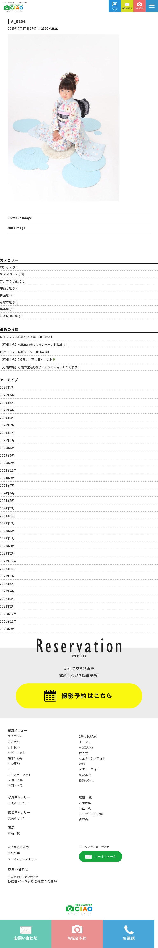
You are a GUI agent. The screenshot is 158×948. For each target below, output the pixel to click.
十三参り (85, 742)
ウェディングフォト (92, 758)
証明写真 (85, 775)
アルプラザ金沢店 (91, 814)
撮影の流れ (86, 780)
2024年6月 (7, 493)
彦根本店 (6, 302)
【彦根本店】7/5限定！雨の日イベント (27, 359)
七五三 (53, 28)
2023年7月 (7, 523)
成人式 (83, 753)
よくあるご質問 (18, 847)
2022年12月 (8, 561)
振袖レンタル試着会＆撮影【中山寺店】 (27, 337)
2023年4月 (7, 538)
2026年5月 (7, 402)
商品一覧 (14, 833)
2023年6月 (7, 531)
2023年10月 (8, 515)
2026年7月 (7, 387)
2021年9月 (7, 629)
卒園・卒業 (15, 785)
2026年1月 (7, 433)
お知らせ (6, 267)
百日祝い (14, 747)
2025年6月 (7, 448)
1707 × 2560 (39, 28)
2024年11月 (8, 470)
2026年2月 (7, 425)
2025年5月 (7, 455)
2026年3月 (7, 418)
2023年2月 (7, 553)
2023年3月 (7, 546)
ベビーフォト (17, 752)
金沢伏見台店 (9, 316)
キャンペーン (9, 274)
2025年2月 (7, 463)
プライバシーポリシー (23, 859)
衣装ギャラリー (18, 818)
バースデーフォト (19, 775)
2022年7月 (7, 576)
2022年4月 (7, 591)
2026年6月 (7, 395)
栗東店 (4, 309)
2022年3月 (7, 599)
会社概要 (14, 853)
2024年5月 (7, 500)
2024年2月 (7, 508)
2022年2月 (7, 606)
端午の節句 (15, 758)
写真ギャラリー (18, 803)
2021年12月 (8, 614)
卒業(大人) (86, 747)
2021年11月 (8, 621)
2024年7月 (7, 485)
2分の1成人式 (88, 736)
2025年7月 (7, 440)
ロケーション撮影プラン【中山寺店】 (25, 352)
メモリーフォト (89, 769)
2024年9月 (7, 478)
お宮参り (14, 742)
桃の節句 (14, 763)
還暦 (82, 764)
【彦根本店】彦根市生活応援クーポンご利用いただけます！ (40, 367)
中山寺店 (6, 288)
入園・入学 (15, 780)
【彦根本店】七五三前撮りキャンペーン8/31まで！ (34, 344)
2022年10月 (8, 568)
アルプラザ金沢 (10, 281)
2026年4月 (7, 410)
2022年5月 (7, 584)
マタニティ (15, 736)
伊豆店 (4, 295)
